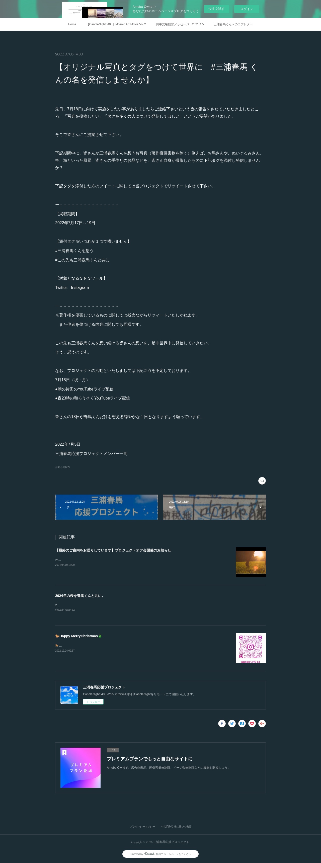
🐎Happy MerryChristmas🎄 (78, 636)
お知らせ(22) (62, 467)
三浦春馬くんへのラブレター (233, 24)
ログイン (246, 9)
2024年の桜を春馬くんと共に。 (80, 596)
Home (72, 24)
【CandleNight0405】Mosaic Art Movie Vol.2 (116, 24)
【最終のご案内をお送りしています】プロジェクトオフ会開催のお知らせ (113, 550)
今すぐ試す (216, 9)
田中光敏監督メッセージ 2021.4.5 (180, 24)
